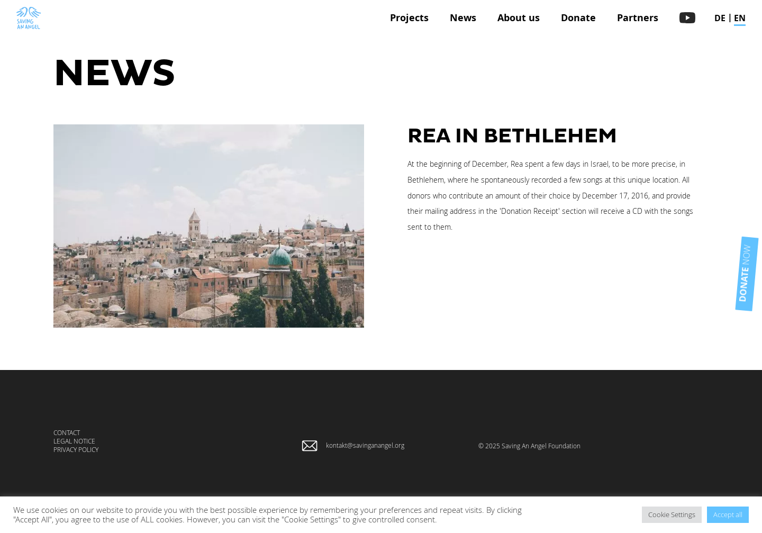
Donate (578, 17)
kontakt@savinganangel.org (365, 445)
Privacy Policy (75, 449)
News (463, 17)
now (724, 265)
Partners (637, 17)
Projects (409, 17)
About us (518, 17)
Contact (66, 432)
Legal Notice (74, 441)
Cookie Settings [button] (671, 514)
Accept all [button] (727, 514)
